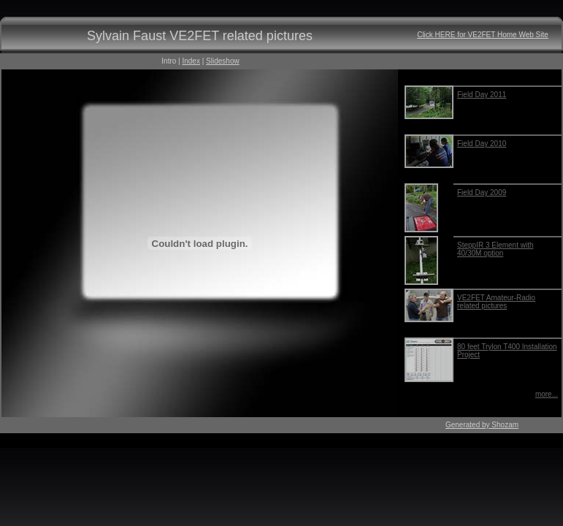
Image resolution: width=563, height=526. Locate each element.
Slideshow (223, 61)
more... (546, 394)
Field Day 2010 (481, 144)
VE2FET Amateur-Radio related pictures (496, 302)
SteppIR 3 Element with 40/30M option (495, 249)
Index (190, 61)
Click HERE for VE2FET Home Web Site (482, 35)
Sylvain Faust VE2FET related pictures (200, 35)
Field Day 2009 (481, 192)
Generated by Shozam (481, 425)
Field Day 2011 (481, 95)
